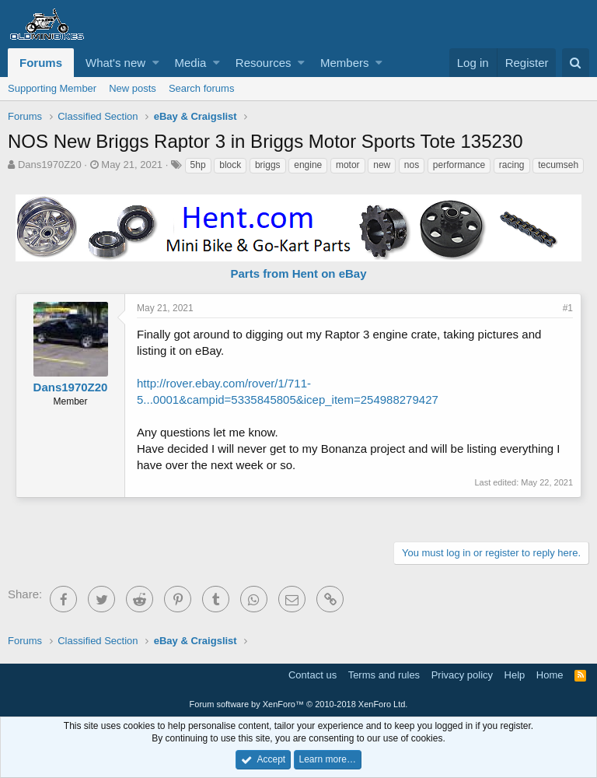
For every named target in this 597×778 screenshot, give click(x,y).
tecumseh (558, 164)
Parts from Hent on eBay (298, 273)
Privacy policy (462, 675)
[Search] (575, 62)
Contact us (312, 675)
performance (459, 164)
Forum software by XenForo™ (299, 704)
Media (191, 62)
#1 (568, 308)
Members (344, 62)
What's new (115, 62)
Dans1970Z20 (50, 164)
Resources (264, 62)
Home (550, 675)
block (230, 164)
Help (514, 675)
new (381, 164)
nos (411, 164)
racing (512, 164)
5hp (198, 164)
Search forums (202, 88)
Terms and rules (384, 675)
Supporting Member (52, 88)
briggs (268, 164)
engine (308, 164)
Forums (40, 62)
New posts (132, 88)
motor (348, 164)
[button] (155, 62)
